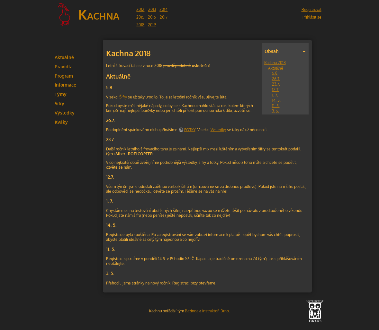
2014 (163, 9)
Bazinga (191, 311)
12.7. (275, 89)
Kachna (98, 14)
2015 (140, 17)
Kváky (61, 122)
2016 (152, 17)
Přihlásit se (311, 17)
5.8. (275, 73)
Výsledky (65, 112)
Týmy (61, 94)
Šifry (59, 103)
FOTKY (189, 129)
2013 (152, 9)
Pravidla (64, 66)
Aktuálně (64, 57)
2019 (152, 24)
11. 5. (276, 105)
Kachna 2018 (275, 62)
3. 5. (275, 111)
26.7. (276, 78)
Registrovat (311, 9)
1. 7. (275, 95)
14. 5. (276, 100)
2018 (140, 24)
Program (64, 76)
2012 (140, 9)
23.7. (276, 84)
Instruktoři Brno (215, 311)
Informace (65, 85)
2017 (163, 17)
